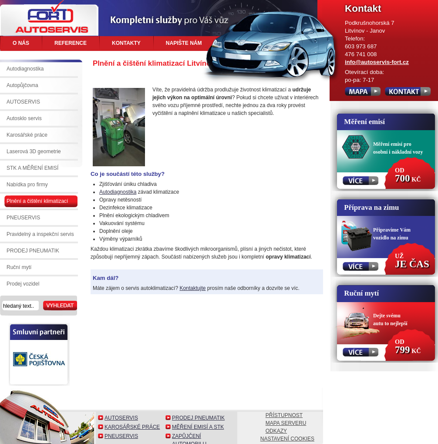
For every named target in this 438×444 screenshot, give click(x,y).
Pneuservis (121, 436)
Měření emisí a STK (198, 427)
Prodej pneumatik (198, 418)
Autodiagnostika (117, 192)
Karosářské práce (132, 427)
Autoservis (121, 418)
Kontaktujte (192, 288)
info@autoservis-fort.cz (377, 62)
